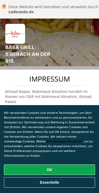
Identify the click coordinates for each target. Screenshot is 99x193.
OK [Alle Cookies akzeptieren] (49, 170)
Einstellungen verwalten (64, 141)
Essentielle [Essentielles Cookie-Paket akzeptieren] (49, 182)
